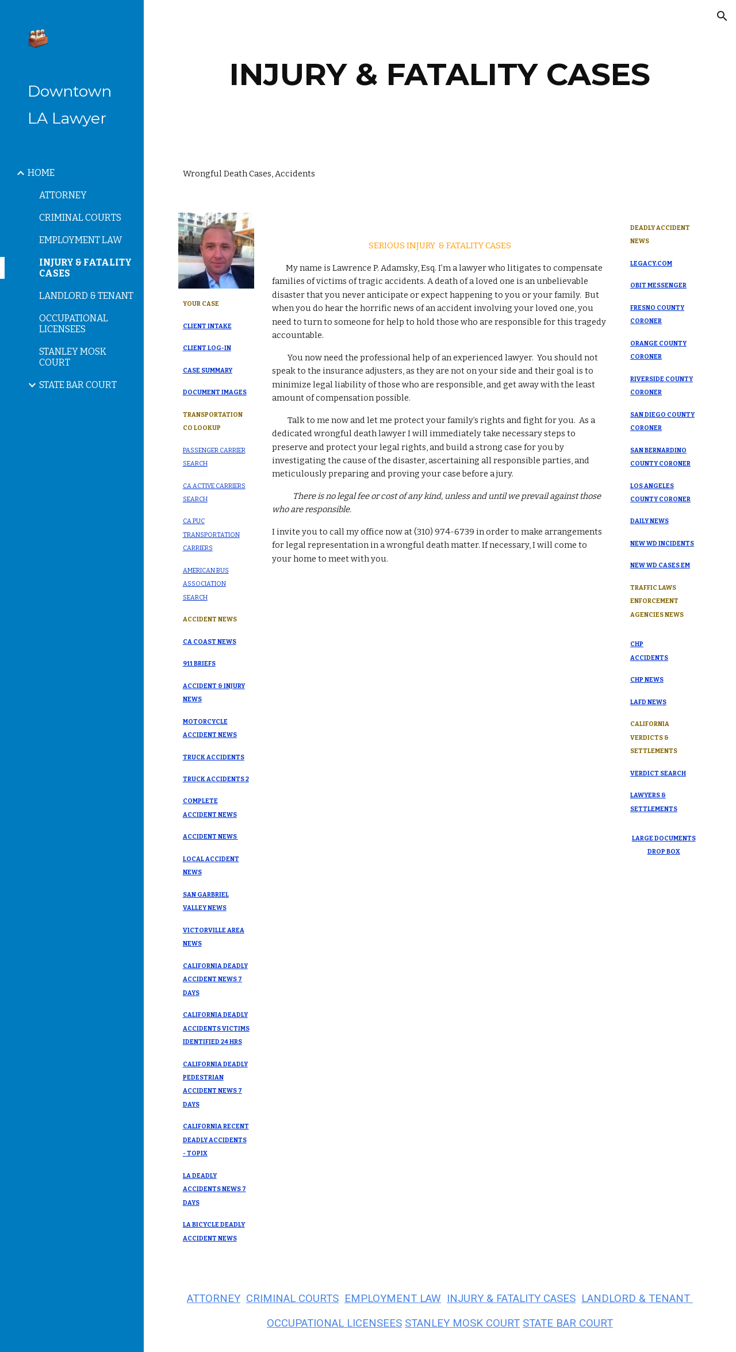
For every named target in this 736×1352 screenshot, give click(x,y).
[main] (440, 74)
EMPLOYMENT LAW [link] (80, 240)
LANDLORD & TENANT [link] (86, 295)
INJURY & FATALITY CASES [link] (85, 268)
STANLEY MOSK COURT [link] (72, 357)
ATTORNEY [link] (63, 195)
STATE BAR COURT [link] (78, 384)
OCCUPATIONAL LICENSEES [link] (73, 324)
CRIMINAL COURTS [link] (80, 217)
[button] (722, 16)
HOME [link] (41, 172)
